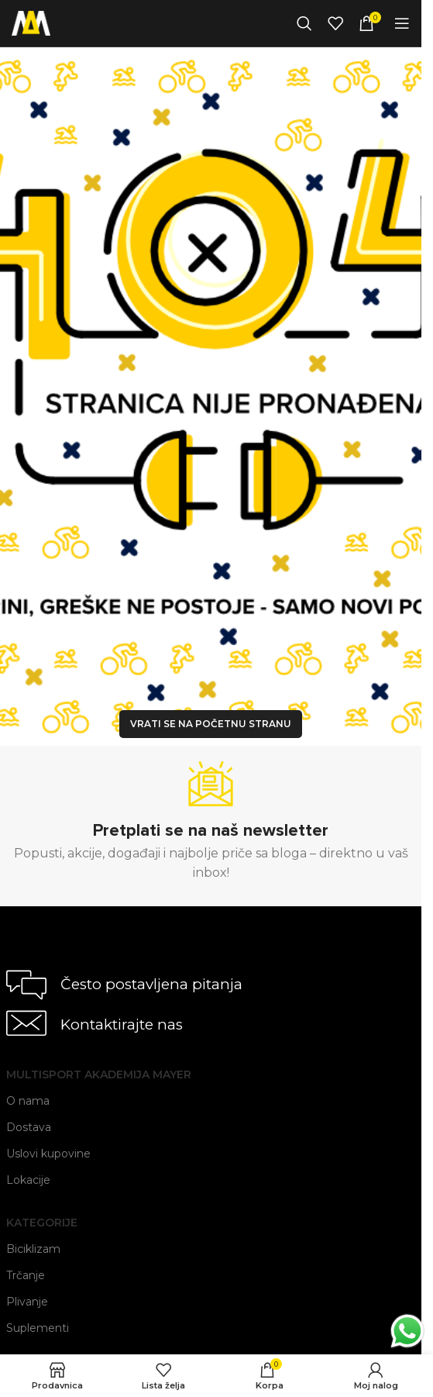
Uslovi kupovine (48, 1154)
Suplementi (37, 1328)
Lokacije (28, 1180)
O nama (28, 1101)
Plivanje (27, 1302)
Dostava (28, 1127)
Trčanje (25, 1275)
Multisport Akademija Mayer (98, 1074)
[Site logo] (31, 22)
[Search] (304, 23)
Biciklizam (33, 1249)
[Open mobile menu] (402, 23)
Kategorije (41, 1223)
